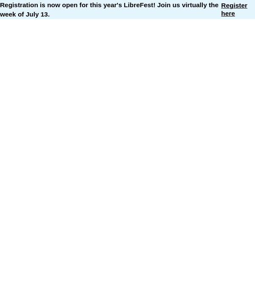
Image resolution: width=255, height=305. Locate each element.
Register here (234, 9)
